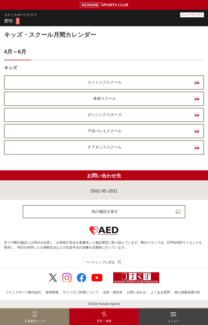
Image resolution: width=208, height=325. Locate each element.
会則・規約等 (112, 292)
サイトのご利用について (81, 292)
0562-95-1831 (104, 191)
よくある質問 (160, 292)
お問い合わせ (136, 292)
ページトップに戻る (100, 262)
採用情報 (52, 292)
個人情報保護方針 (187, 292)
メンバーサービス (192, 14)
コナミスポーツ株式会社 (23, 292)
